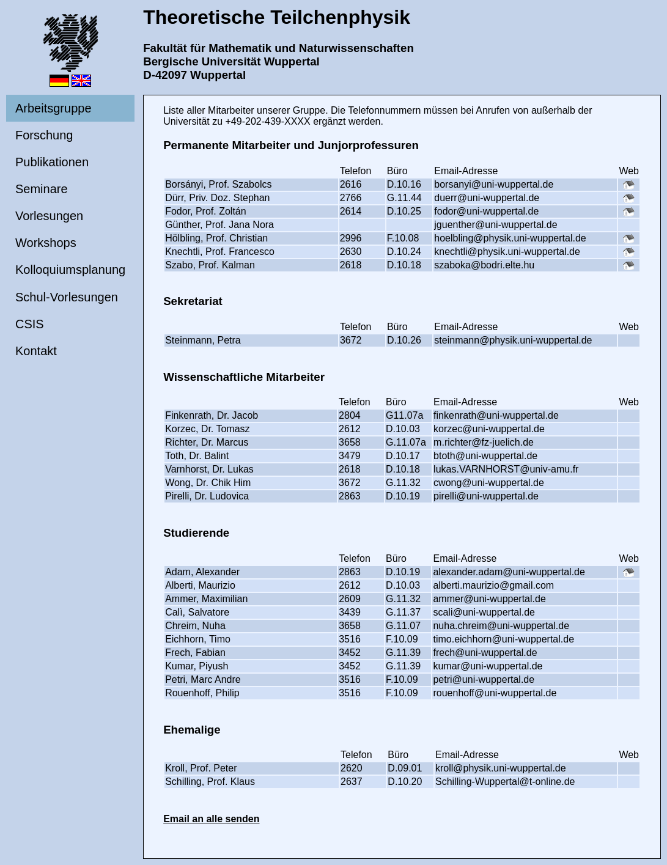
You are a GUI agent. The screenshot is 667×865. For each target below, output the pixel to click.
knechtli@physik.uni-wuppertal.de (507, 251)
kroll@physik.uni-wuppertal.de (500, 768)
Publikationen (52, 162)
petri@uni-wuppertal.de (483, 679)
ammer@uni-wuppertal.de (489, 599)
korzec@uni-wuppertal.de (489, 429)
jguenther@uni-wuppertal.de (495, 224)
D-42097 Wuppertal (194, 74)
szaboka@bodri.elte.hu (484, 265)
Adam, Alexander (202, 572)
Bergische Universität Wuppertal (231, 61)
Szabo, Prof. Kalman (210, 265)
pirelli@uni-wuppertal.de (486, 496)
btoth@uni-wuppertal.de (485, 456)
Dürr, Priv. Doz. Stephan (217, 198)
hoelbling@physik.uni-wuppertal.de (510, 238)
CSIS (29, 324)
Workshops (45, 242)
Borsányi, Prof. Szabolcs (218, 184)
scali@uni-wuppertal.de (484, 612)
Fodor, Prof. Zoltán (205, 211)
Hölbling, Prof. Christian (216, 238)
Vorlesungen (49, 216)
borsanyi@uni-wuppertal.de (493, 184)
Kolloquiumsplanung (70, 269)
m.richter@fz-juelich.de (483, 442)
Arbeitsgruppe (53, 108)
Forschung (44, 135)
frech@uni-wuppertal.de (485, 652)
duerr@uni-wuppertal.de (486, 198)
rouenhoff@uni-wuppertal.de (494, 693)
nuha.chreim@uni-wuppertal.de (501, 625)
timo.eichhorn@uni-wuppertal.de (503, 639)
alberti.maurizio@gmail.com (493, 585)
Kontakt (36, 351)
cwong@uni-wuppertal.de (488, 482)
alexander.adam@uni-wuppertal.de (508, 572)
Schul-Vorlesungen (66, 297)
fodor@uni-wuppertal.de (486, 211)
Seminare (41, 189)
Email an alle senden (211, 819)
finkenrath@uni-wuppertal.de (496, 415)
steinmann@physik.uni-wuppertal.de (513, 340)
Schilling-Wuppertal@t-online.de (505, 781)
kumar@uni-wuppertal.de (487, 666)
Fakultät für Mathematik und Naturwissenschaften (278, 48)
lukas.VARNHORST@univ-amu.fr (505, 469)
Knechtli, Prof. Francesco (220, 251)
